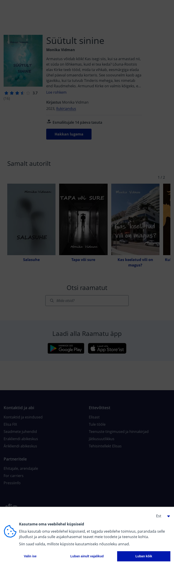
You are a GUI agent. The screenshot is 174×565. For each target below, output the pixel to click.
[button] (161, 515)
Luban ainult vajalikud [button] (87, 556)
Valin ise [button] (30, 556)
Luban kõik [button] (143, 556)
